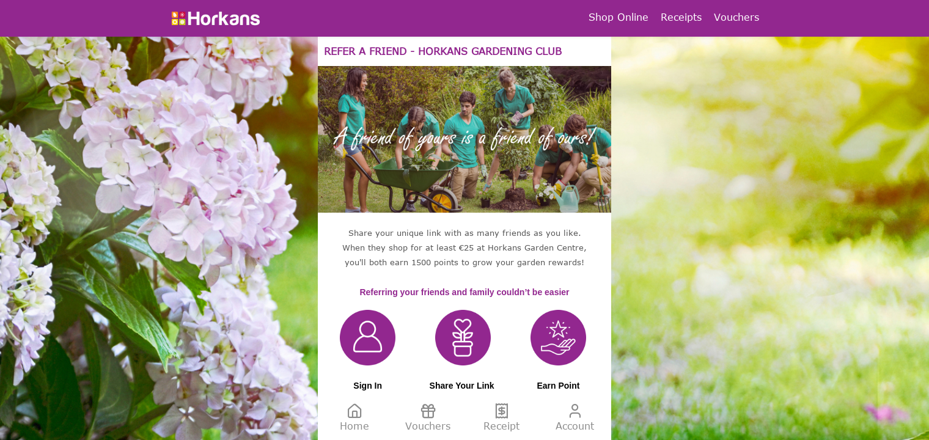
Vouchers (736, 17)
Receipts (681, 17)
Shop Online (618, 17)
